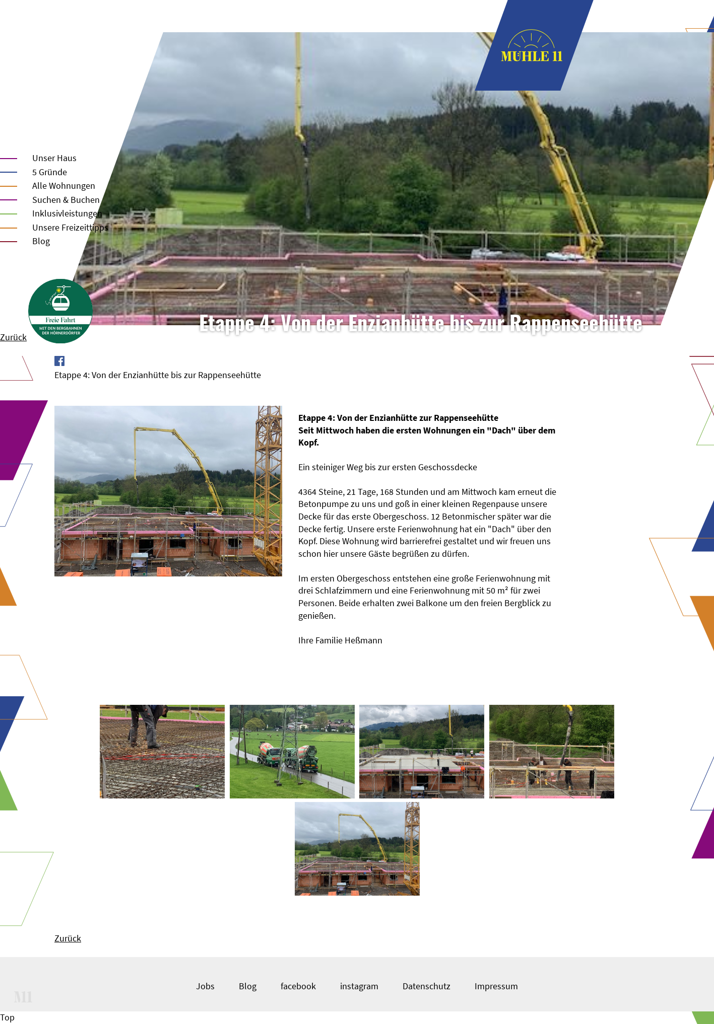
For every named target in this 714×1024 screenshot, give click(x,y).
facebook (298, 986)
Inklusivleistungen (67, 213)
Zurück (13, 337)
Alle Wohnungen (63, 185)
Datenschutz (426, 986)
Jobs (205, 986)
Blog (41, 241)
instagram (359, 986)
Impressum (496, 986)
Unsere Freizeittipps (70, 227)
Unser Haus (54, 158)
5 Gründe (49, 172)
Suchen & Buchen (66, 199)
